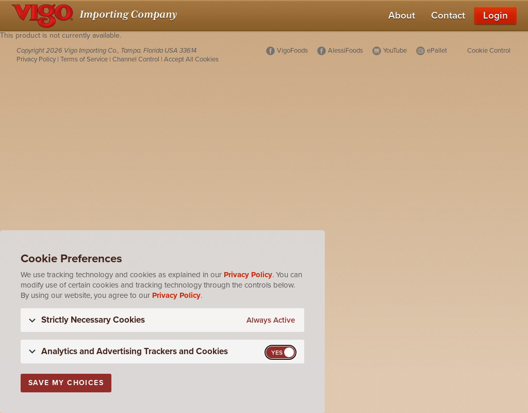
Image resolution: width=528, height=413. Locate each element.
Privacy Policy (36, 59)
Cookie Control (488, 50)
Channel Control (135, 59)
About (401, 15)
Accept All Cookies (191, 59)
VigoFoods (292, 50)
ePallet (437, 50)
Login (495, 15)
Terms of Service (84, 59)
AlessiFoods (345, 50)
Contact (448, 15)
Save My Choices (66, 382)
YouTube (395, 50)
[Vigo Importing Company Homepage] (96, 15)
